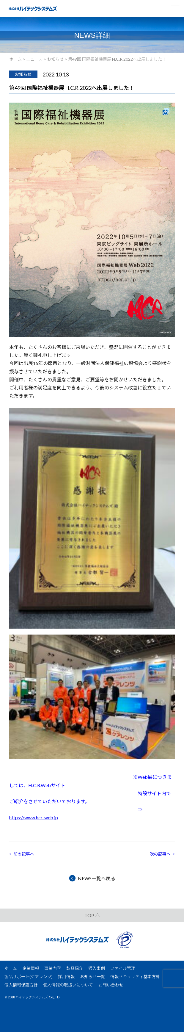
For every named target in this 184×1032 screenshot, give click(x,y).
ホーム (10, 968)
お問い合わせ (110, 984)
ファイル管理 (122, 968)
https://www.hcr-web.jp (33, 817)
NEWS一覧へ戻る (96, 878)
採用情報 (66, 976)
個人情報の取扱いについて (68, 984)
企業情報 (30, 968)
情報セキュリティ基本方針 (135, 976)
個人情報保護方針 (21, 984)
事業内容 (52, 968)
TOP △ (92, 915)
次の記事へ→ (162, 853)
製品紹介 (74, 968)
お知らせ (23, 74)
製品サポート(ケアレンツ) (28, 976)
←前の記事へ (21, 853)
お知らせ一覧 (92, 976)
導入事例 (96, 968)
